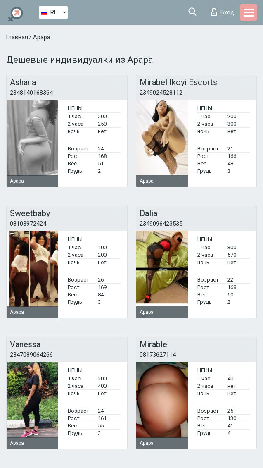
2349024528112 (161, 92)
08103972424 (28, 223)
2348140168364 (31, 92)
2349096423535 (161, 223)
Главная (17, 37)
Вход (222, 12)
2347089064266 (31, 354)
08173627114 (158, 354)
